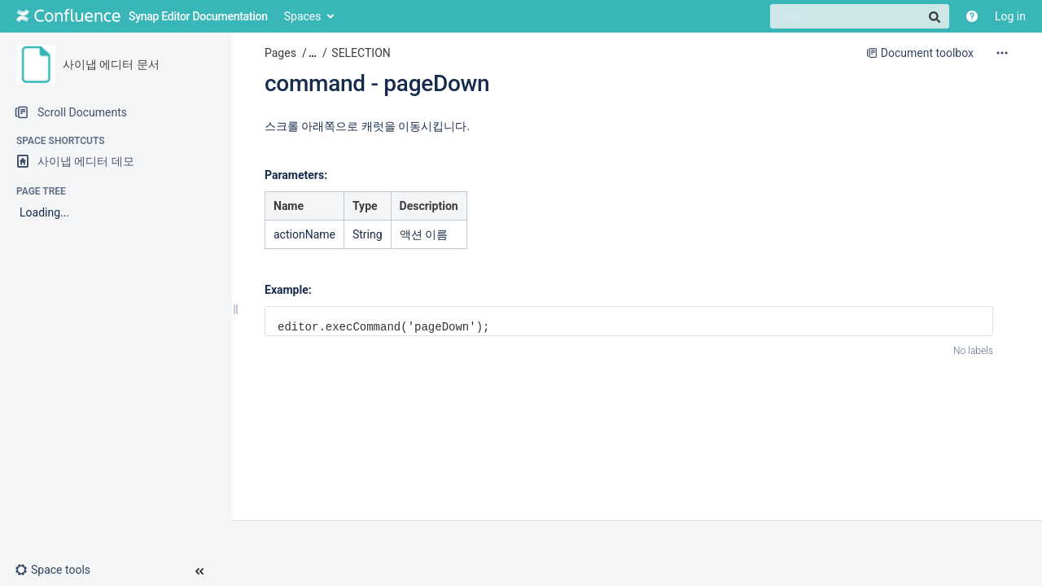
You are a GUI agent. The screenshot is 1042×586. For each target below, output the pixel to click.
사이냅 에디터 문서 (111, 64)
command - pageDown (377, 83)
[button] (59, 570)
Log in (1010, 16)
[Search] (859, 16)
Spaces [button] (303, 16)
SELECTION (360, 52)
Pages (280, 52)
